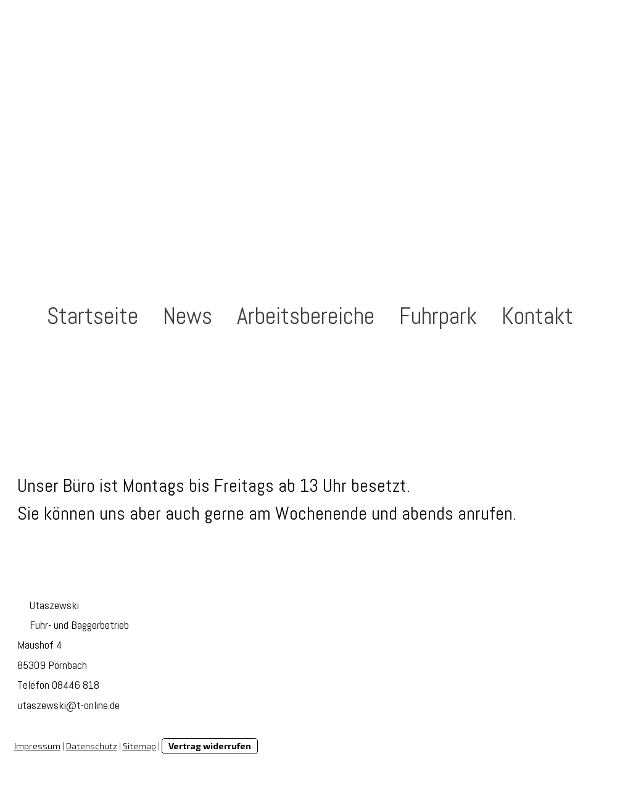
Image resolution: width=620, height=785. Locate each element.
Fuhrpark (438, 316)
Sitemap (139, 746)
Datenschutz (91, 746)
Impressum (37, 746)
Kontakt (537, 316)
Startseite (92, 316)
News (187, 316)
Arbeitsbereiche (305, 316)
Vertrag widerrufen (209, 746)
